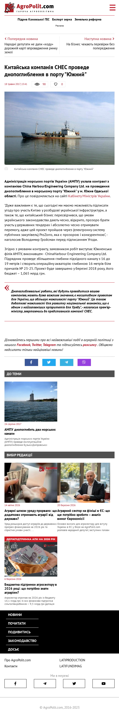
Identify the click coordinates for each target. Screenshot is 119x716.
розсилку (90, 344)
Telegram (49, 344)
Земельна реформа (88, 19)
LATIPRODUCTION (72, 660)
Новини (15, 614)
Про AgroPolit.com (17, 660)
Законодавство (22, 640)
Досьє (13, 649)
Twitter (36, 344)
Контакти (10, 666)
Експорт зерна (62, 19)
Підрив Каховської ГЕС (33, 19)
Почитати (17, 623)
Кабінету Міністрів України (89, 196)
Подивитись (19, 632)
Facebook (23, 344)
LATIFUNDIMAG (71, 666)
